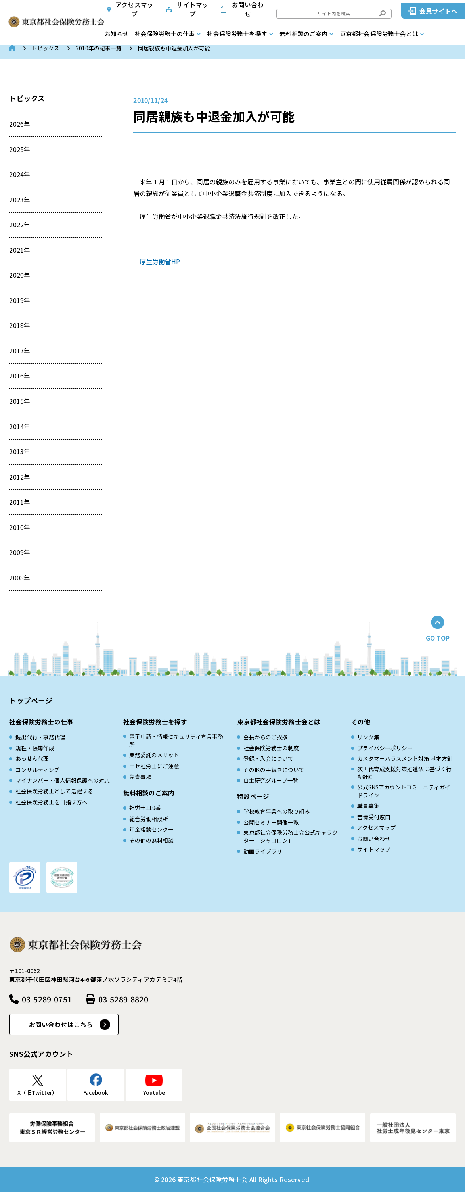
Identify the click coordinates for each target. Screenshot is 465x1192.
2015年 (19, 401)
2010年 (19, 527)
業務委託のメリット (154, 755)
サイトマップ (192, 9)
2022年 (19, 224)
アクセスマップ (134, 9)
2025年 (19, 149)
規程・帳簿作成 (34, 748)
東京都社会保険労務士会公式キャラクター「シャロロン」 (290, 836)
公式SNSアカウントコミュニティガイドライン (403, 791)
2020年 (19, 275)
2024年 (19, 174)
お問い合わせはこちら (61, 1024)
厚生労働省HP (160, 261)
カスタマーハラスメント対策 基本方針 (405, 758)
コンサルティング (37, 770)
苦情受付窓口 (373, 817)
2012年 (19, 477)
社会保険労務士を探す (237, 33)
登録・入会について (268, 758)
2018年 (19, 325)
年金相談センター (151, 829)
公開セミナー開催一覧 (271, 822)
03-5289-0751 (47, 999)
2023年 (19, 199)
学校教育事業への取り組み (276, 811)
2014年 (19, 426)
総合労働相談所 (148, 819)
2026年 (19, 124)
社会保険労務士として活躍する (54, 791)
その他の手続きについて (273, 770)
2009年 (19, 552)
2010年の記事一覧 (99, 48)
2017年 (19, 350)
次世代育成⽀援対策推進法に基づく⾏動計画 (404, 773)
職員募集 (368, 806)
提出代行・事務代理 (40, 737)
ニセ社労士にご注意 (154, 766)
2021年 (19, 250)
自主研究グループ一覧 (271, 780)
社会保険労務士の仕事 (165, 33)
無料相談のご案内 (303, 33)
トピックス (45, 48)
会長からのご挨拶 (265, 737)
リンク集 (368, 737)
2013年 (19, 451)
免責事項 (140, 777)
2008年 (19, 577)
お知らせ (116, 33)
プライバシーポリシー (385, 748)
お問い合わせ (248, 9)
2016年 (19, 375)
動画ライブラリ (262, 851)
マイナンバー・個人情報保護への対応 (62, 780)
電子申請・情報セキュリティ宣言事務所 (176, 740)
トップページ (30, 700)
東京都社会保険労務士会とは (379, 33)
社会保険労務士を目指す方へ (51, 802)
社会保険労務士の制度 (271, 748)
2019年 (19, 300)
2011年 (19, 502)
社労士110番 (145, 808)
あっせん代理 (32, 758)
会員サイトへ (438, 10)
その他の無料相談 (151, 840)
